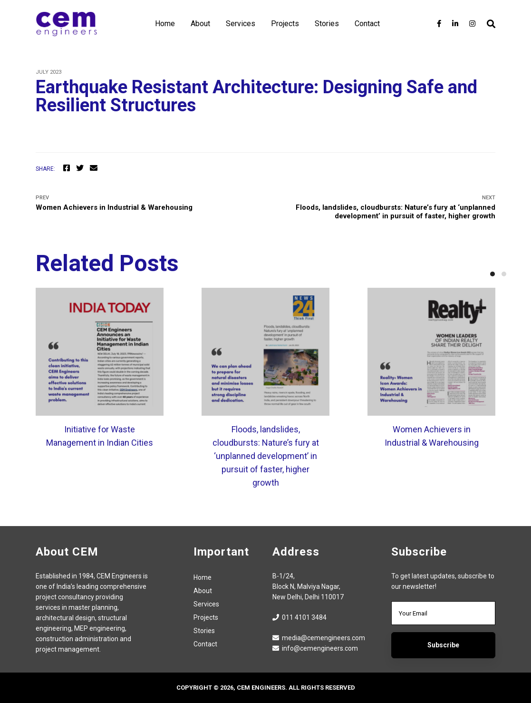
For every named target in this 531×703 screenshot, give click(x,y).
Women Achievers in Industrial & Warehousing (147, 203)
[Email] (93, 168)
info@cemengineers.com (315, 648)
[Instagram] (472, 23)
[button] (492, 274)
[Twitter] (80, 168)
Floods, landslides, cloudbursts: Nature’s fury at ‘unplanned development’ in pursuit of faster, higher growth (384, 207)
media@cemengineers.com (318, 638)
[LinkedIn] (455, 23)
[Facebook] (439, 23)
